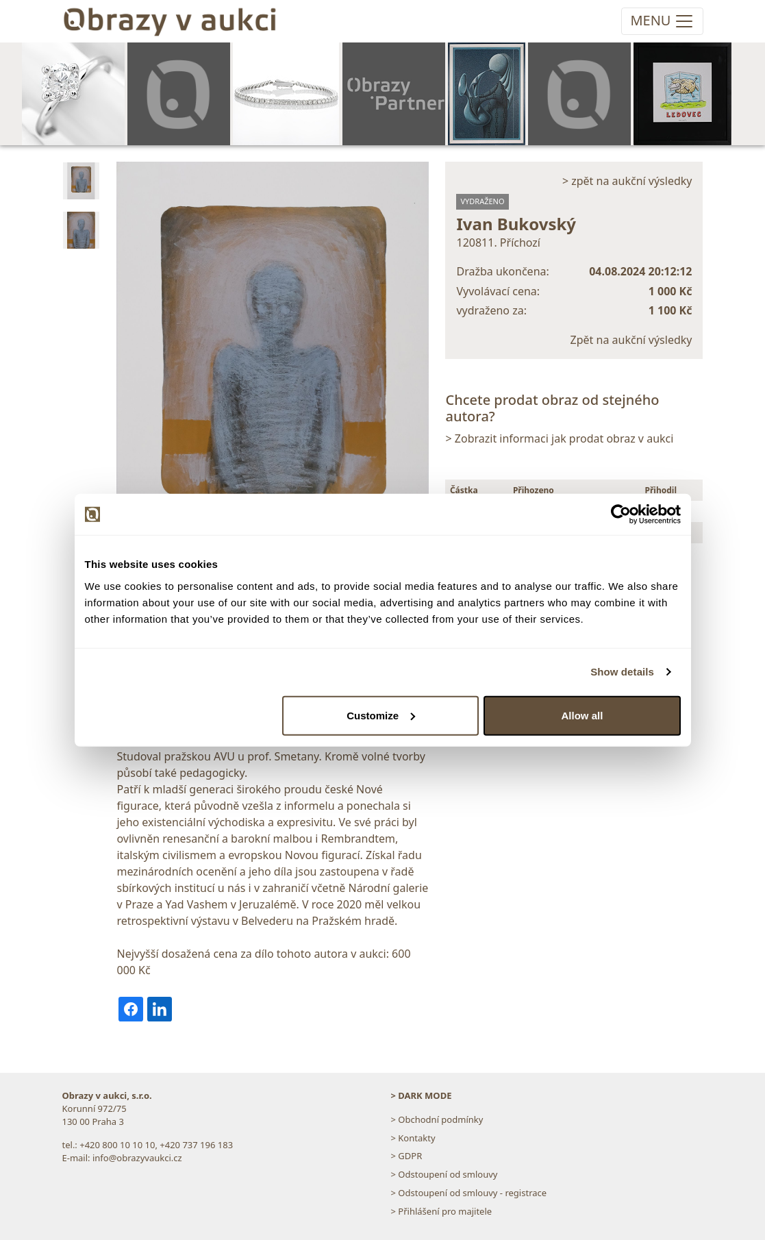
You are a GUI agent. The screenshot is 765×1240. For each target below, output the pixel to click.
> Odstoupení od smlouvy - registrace (469, 1193)
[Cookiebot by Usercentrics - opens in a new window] (621, 514)
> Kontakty (413, 1138)
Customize (381, 715)
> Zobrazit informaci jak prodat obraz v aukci (559, 438)
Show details (622, 672)
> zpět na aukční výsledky (627, 180)
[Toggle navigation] (662, 21)
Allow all (582, 715)
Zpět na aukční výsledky (631, 339)
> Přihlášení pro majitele (441, 1211)
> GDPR (407, 1156)
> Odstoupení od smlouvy (444, 1174)
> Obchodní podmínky (437, 1119)
